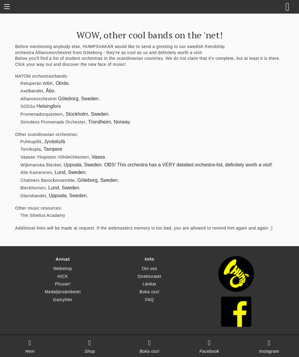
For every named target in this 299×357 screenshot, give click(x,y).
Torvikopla (31, 149)
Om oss (149, 268)
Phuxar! (63, 283)
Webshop (62, 268)
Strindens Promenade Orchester (53, 122)
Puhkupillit (31, 141)
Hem (29, 351)
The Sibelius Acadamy (43, 215)
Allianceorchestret (53, 52)
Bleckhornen (33, 187)
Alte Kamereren (36, 172)
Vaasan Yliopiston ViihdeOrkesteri (55, 157)
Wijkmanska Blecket (41, 164)
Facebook (209, 351)
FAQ (149, 299)
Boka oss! (149, 291)
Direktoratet (149, 276)
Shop (90, 351)
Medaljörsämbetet (63, 291)
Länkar (149, 283)
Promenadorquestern (42, 114)
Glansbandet (33, 195)
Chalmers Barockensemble (48, 180)
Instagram (269, 351)
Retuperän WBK (37, 83)
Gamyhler (62, 299)
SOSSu (28, 106)
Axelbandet (32, 90)
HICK (62, 276)
